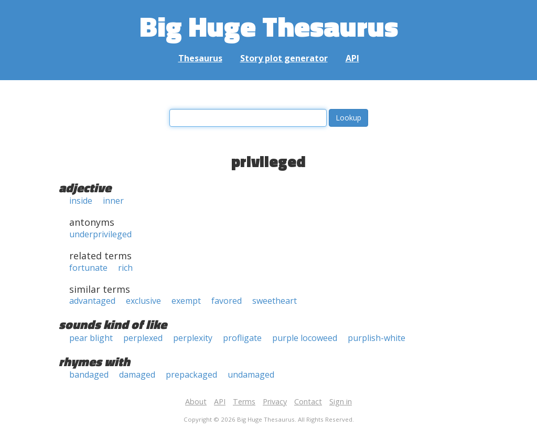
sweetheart (274, 300)
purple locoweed (304, 338)
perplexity (192, 338)
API (352, 58)
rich (125, 267)
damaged (137, 374)
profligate (242, 338)
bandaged (89, 374)
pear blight (91, 338)
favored (226, 300)
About (196, 401)
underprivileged (100, 234)
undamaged (251, 374)
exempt (186, 300)
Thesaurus (200, 58)
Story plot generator (284, 58)
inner (113, 200)
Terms (244, 401)
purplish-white (376, 338)
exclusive (143, 300)
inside (80, 200)
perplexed (143, 338)
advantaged (92, 300)
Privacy (275, 401)
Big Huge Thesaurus (268, 26)
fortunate (88, 267)
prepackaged (191, 374)
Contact (308, 401)
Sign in (340, 401)
